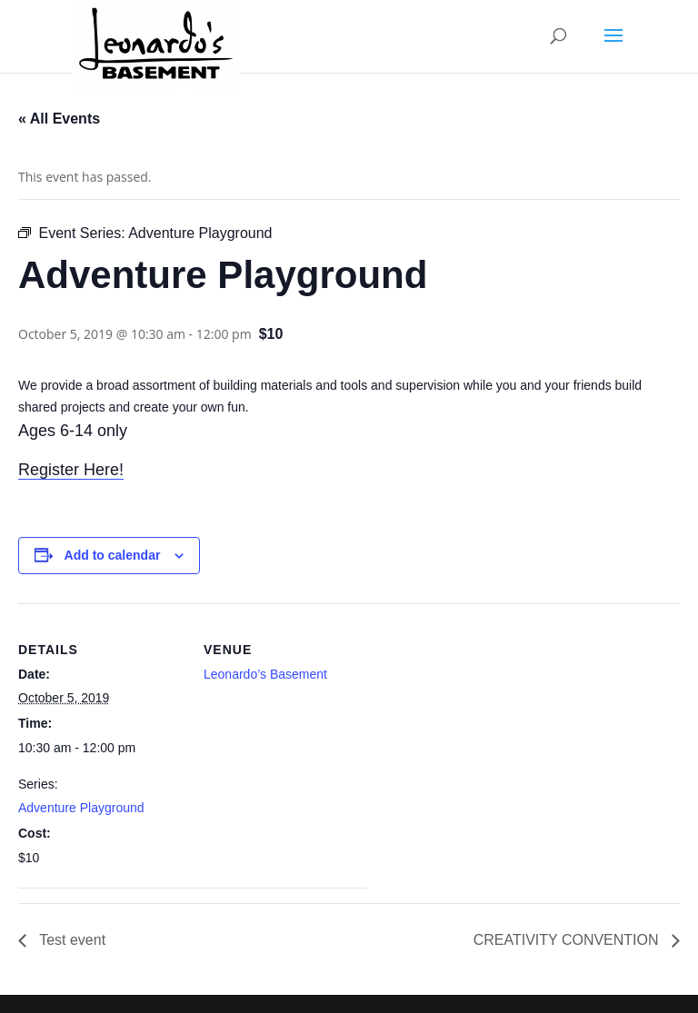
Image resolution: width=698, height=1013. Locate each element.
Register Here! (71, 470)
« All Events (59, 118)
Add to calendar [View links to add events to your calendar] (113, 555)
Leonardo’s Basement (265, 674)
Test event (70, 940)
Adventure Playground (81, 807)
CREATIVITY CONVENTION (568, 940)
